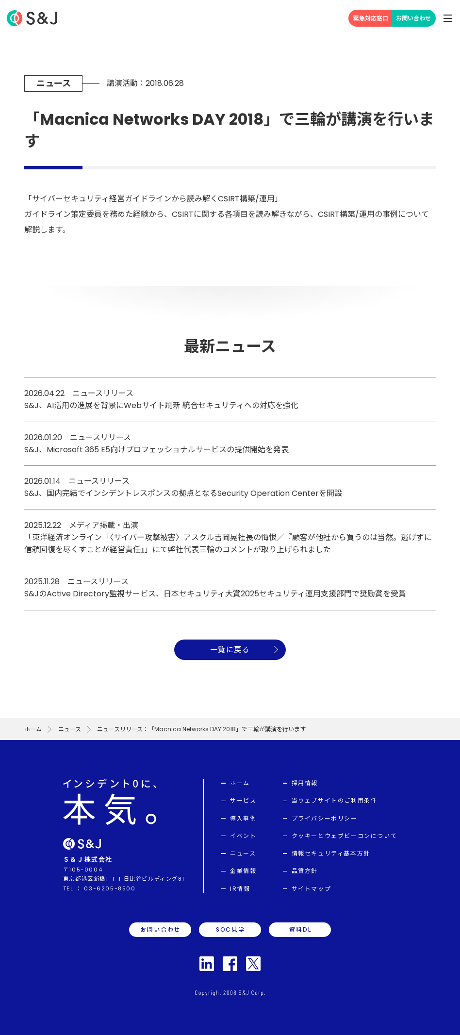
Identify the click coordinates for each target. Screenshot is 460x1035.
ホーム (33, 729)
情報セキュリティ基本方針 (331, 853)
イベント (243, 836)
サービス (243, 800)
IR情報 (240, 889)
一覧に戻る (230, 649)
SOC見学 (230, 929)
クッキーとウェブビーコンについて (344, 836)
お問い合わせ (413, 18)
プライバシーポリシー (325, 818)
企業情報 (243, 871)
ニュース (69, 729)
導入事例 (243, 818)
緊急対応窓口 (370, 18)
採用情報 (305, 783)
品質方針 (305, 871)
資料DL (300, 929)
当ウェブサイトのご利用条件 (335, 800)
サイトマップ (311, 889)
